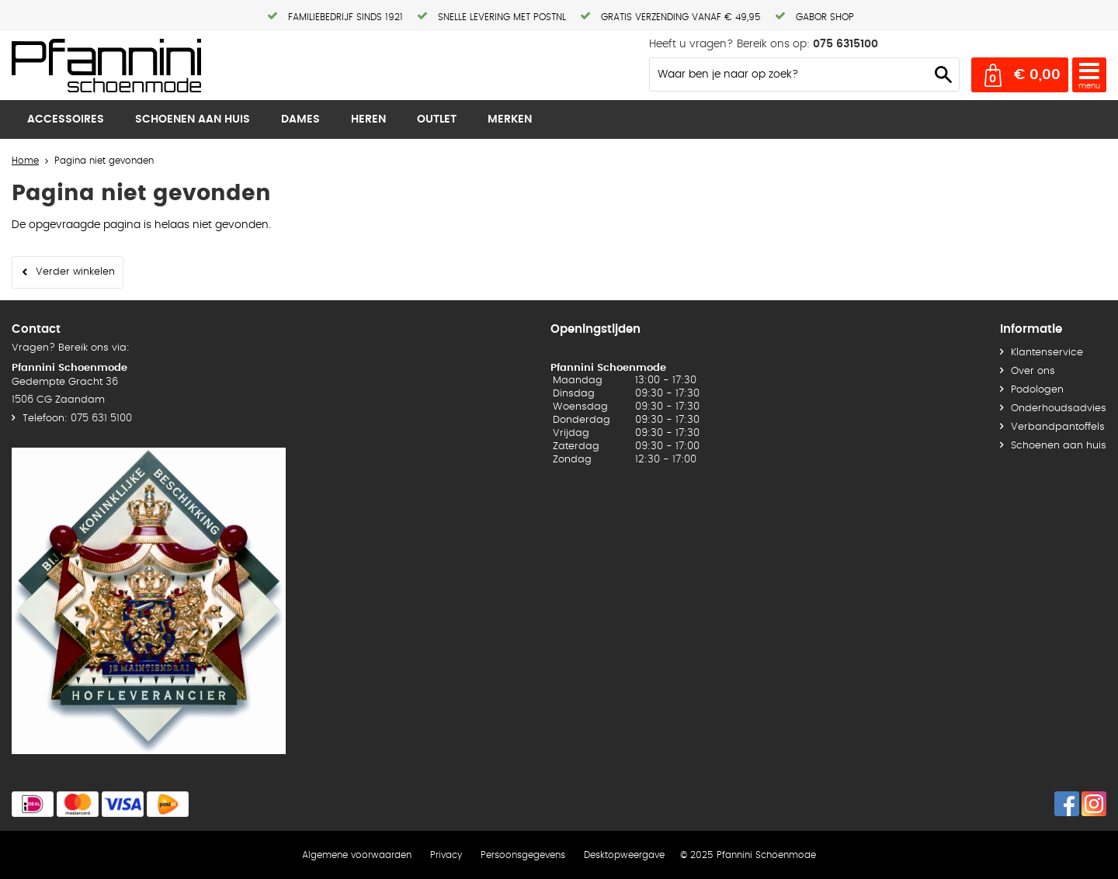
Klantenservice (1047, 353)
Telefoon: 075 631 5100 (77, 419)
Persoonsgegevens (523, 855)
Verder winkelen (75, 272)
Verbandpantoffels (1058, 427)
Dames (300, 119)
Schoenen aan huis (192, 119)
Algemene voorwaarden (356, 855)
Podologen (1037, 390)
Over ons (1033, 371)
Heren (368, 119)
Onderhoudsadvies (1058, 408)
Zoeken (943, 74)
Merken (510, 119)
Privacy (446, 855)
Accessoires (65, 119)
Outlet (437, 119)
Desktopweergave (624, 855)
